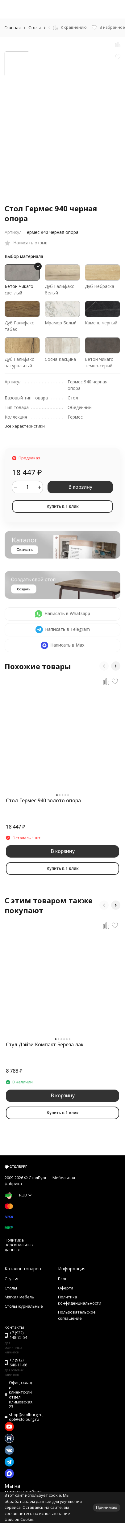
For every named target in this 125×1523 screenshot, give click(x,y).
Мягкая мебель (19, 1297)
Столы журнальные (24, 1306)
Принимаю (106, 1507)
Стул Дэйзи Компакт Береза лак (44, 1044)
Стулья (11, 1278)
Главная (13, 27)
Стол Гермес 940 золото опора (43, 800)
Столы (34, 27)
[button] (104, 666)
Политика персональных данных (19, 1244)
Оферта (65, 1288)
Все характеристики (25, 426)
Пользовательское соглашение (77, 1315)
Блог (62, 1278)
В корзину (80, 486)
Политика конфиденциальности (79, 1300)
